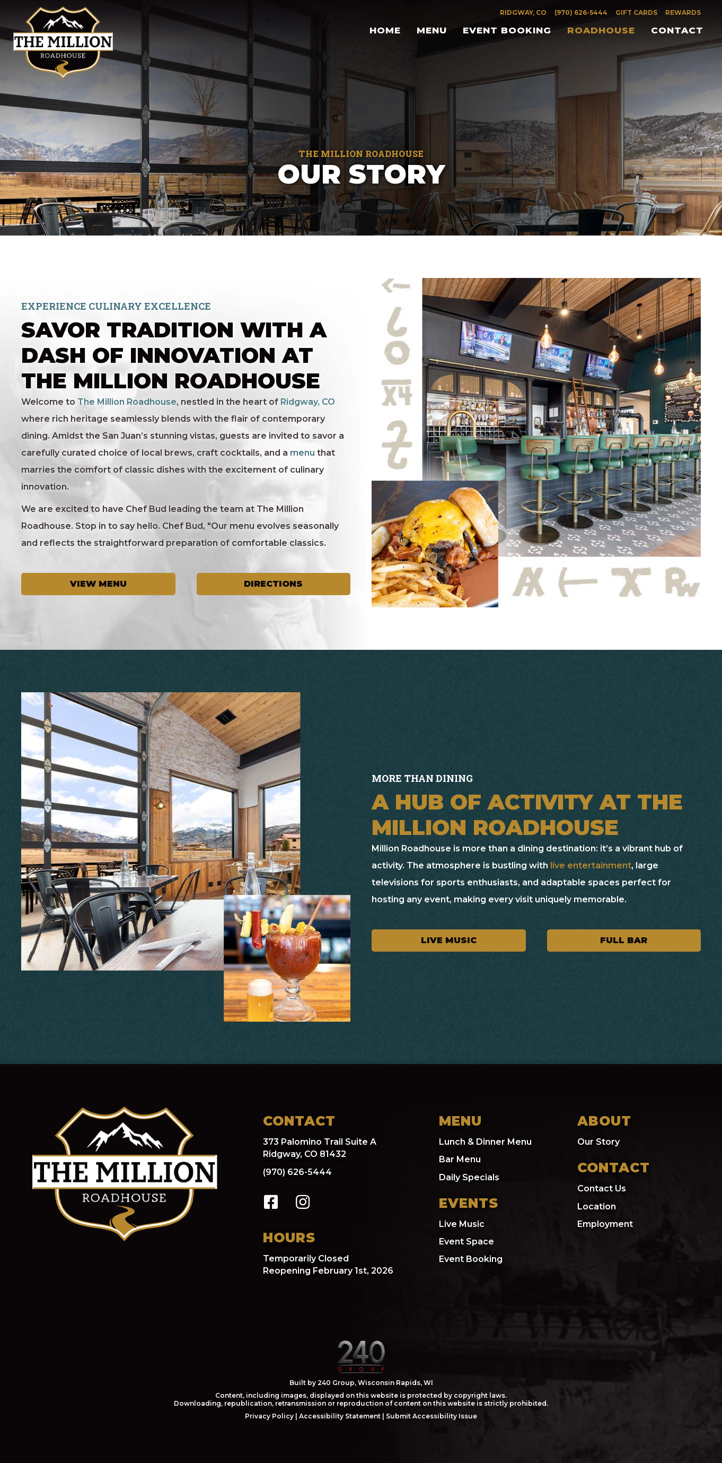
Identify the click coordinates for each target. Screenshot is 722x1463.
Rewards (683, 12)
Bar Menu (460, 1159)
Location (596, 1206)
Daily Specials (469, 1177)
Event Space (466, 1241)
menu (302, 453)
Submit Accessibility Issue (431, 1416)
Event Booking (471, 1259)
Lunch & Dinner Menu (485, 1142)
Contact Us (601, 1188)
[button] (271, 1202)
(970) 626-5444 (580, 12)
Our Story (598, 1142)
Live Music (462, 1224)
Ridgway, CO (523, 12)
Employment (605, 1224)
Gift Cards (636, 12)
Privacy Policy (270, 1416)
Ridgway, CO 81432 (304, 1154)
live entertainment (590, 865)
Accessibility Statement (340, 1416)
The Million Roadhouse (127, 402)
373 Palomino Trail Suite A (319, 1142)
